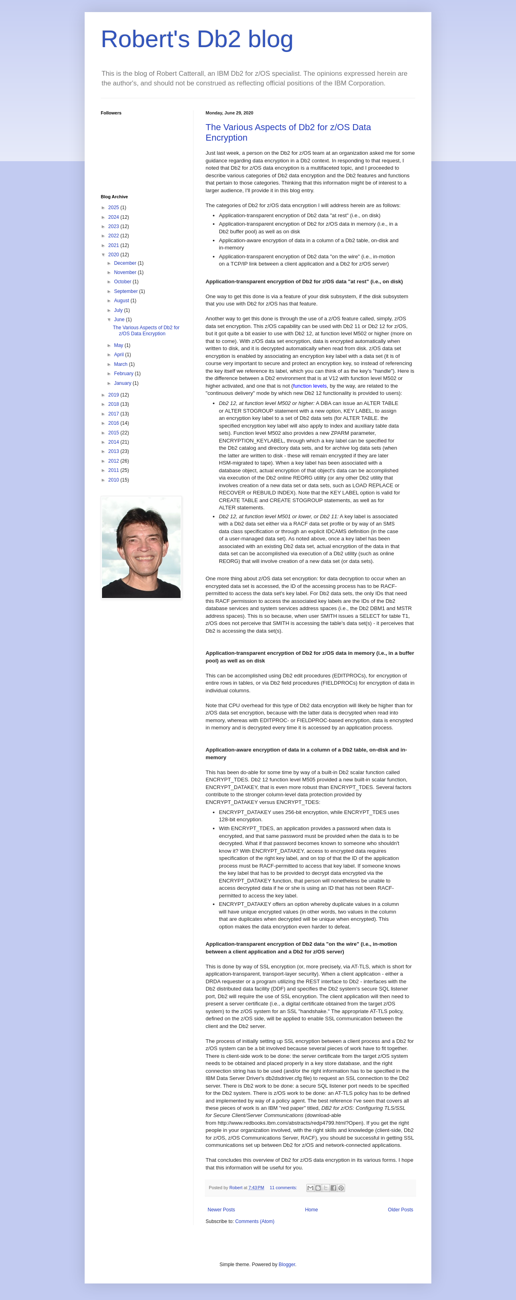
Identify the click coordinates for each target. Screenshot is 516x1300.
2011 (114, 470)
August (122, 300)
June (120, 319)
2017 (114, 414)
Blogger (287, 1264)
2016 (114, 423)
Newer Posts (221, 1210)
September (126, 291)
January (123, 383)
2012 (114, 461)
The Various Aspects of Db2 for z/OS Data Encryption (146, 330)
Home (311, 1210)
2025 (114, 207)
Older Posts (400, 1210)
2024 (114, 217)
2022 (114, 236)
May (119, 345)
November (126, 272)
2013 (114, 451)
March (121, 364)
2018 (114, 404)
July (119, 310)
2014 (114, 442)
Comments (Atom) (254, 1221)
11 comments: (284, 1187)
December (126, 263)
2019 (114, 395)
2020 (114, 255)
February (124, 373)
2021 (114, 245)
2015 (114, 433)
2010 (114, 480)
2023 (114, 226)
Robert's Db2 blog (197, 38)
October (123, 282)
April (119, 354)
